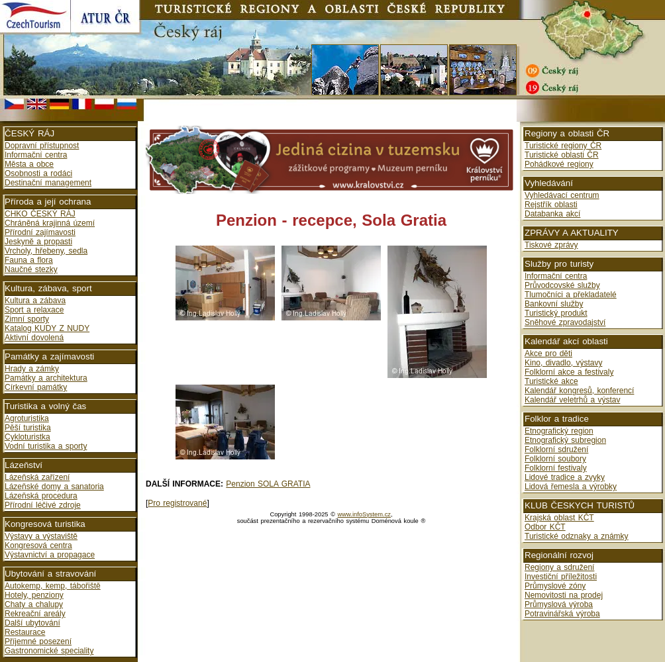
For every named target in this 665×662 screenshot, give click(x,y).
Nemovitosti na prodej (564, 595)
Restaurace (25, 632)
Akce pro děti (548, 353)
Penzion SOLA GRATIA (268, 484)
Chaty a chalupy (34, 604)
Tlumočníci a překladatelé (571, 294)
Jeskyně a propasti (38, 241)
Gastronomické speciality (49, 650)
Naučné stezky (31, 269)
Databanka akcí (552, 213)
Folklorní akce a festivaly (569, 372)
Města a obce (29, 164)
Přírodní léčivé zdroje (43, 505)
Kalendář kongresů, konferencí (579, 390)
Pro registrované (177, 503)
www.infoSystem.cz (364, 514)
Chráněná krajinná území (50, 223)
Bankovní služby (554, 303)
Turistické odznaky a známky (577, 536)
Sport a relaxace (34, 309)
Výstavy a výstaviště (41, 536)
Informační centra (36, 155)
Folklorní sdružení (556, 449)
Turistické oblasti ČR (562, 155)
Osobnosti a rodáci (38, 173)
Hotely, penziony (34, 595)
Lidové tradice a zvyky (565, 477)
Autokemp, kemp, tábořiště (53, 586)
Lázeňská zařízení (37, 477)
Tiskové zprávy (551, 245)
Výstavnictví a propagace (50, 554)
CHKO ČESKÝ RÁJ (40, 213)
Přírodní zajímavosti (40, 232)
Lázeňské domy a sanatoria (54, 486)
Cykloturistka (27, 437)
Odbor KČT (545, 527)
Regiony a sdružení (559, 567)
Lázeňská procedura (41, 495)
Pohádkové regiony (559, 164)
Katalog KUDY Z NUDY (47, 328)
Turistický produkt (556, 313)
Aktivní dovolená (34, 337)
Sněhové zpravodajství (565, 322)
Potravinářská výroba (562, 613)
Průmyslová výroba (559, 604)
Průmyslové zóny (555, 586)
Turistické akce (551, 381)
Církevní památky (36, 387)
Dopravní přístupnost (42, 145)
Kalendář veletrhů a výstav (572, 399)
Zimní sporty (27, 319)
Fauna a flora (29, 260)
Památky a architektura (46, 378)
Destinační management (48, 182)
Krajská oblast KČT (559, 517)
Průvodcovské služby (562, 285)
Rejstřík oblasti (551, 204)
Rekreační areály (35, 613)
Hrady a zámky (32, 368)
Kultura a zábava (35, 300)
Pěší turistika (28, 427)
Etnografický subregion (565, 440)
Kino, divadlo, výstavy (563, 362)
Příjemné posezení (38, 641)
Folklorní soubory (555, 458)
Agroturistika (27, 418)
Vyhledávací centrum (562, 195)
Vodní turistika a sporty (46, 446)
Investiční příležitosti (561, 576)
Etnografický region (559, 431)
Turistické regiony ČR (563, 145)
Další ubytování (32, 623)
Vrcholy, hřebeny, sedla (46, 251)
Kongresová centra (38, 545)
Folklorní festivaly (556, 468)
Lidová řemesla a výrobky (571, 486)
